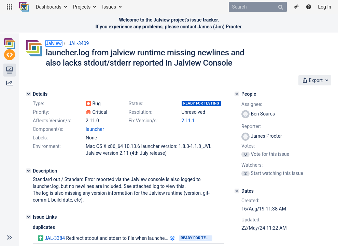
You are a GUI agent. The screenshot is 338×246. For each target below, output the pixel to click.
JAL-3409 (79, 43)
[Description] (28, 170)
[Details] (28, 94)
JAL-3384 (54, 238)
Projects (81, 7)
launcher (95, 129)
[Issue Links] (28, 217)
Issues (109, 7)
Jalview (54, 43)
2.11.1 (188, 120)
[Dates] (237, 191)
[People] (237, 94)
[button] (9, 7)
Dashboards (48, 7)
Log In (324, 7)
